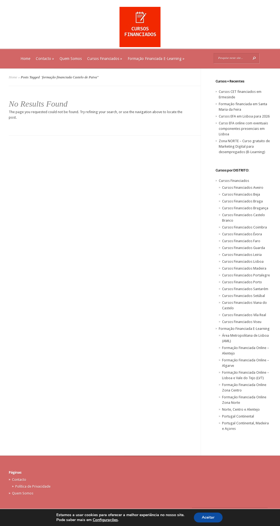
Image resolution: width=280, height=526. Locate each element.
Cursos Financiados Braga (242, 201)
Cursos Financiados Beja (241, 194)
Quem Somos (71, 58)
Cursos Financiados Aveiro (242, 187)
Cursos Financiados (104, 58)
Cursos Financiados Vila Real (244, 315)
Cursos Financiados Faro (241, 241)
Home (25, 58)
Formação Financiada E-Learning (156, 58)
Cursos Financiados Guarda (243, 248)
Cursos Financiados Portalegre (246, 275)
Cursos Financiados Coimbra (244, 227)
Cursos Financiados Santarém (245, 289)
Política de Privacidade (33, 486)
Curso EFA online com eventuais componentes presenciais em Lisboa (243, 128)
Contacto (45, 58)
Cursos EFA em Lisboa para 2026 (244, 116)
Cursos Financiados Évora (242, 234)
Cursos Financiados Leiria (242, 255)
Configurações (105, 520)
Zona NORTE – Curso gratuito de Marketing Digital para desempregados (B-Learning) (244, 146)
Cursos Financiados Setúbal (243, 296)
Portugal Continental (238, 416)
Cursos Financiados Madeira (244, 268)
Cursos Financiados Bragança (245, 208)
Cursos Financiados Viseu (241, 322)
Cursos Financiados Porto (242, 282)
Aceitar (208, 517)
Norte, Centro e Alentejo (241, 409)
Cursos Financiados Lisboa (243, 261)
